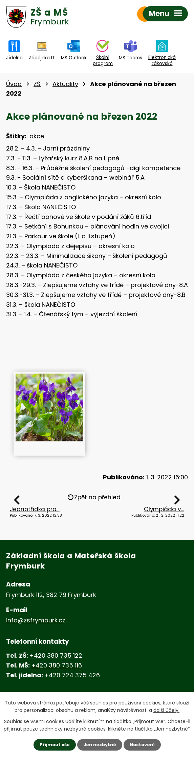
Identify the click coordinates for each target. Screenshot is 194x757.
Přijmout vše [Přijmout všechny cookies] (52, 744)
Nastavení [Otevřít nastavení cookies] (144, 744)
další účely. (166, 709)
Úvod (14, 84)
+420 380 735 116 (56, 665)
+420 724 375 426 (72, 675)
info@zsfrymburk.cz (35, 620)
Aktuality (65, 84)
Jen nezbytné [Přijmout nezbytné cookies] (99, 744)
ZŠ (37, 84)
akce (36, 136)
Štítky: (16, 136)
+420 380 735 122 (55, 655)
